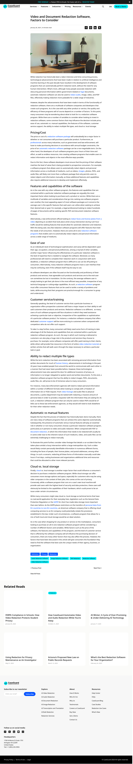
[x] (9, 732)
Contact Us (73, 720)
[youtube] (18, 732)
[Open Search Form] (103, 6)
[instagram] (23, 732)
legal (82, 92)
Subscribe (30, 694)
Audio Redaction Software (40, 558)
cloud (38, 470)
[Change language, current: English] (108, 6)
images (82, 171)
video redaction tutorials (89, 344)
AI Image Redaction (48, 704)
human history (62, 363)
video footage (67, 392)
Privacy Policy (8, 760)
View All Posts (35, 573)
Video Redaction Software (40, 562)
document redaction (38, 432)
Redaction (53, 554)
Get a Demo (74, 716)
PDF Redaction (75, 558)
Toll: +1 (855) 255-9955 (12, 747)
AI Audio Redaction (48, 697)
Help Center (96, 693)
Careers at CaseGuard (77, 708)
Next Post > (98, 568)
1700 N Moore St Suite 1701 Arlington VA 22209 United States (13, 742)
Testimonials (74, 704)
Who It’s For (74, 697)
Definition (35, 554)
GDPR (56, 502)
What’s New (96, 712)
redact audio (75, 95)
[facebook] (5, 732)
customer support (46, 321)
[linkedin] (14, 732)
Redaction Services (47, 716)
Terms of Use (20, 760)
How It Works (74, 693)
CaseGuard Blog (97, 701)
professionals (35, 142)
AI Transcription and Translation (52, 708)
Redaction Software (89, 558)
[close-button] (129, 2)
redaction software (85, 284)
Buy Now (73, 712)
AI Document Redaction (49, 701)
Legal (29, 760)
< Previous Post (35, 568)
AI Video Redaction (48, 693)
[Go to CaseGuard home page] (11, 6)
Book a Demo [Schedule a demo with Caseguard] (120, 6)
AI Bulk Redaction (47, 712)
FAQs (93, 697)
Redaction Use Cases (99, 708)
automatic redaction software (51, 148)
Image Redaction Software (59, 558)
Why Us (72, 701)
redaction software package (59, 136)
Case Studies (96, 704)
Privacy (44, 554)
